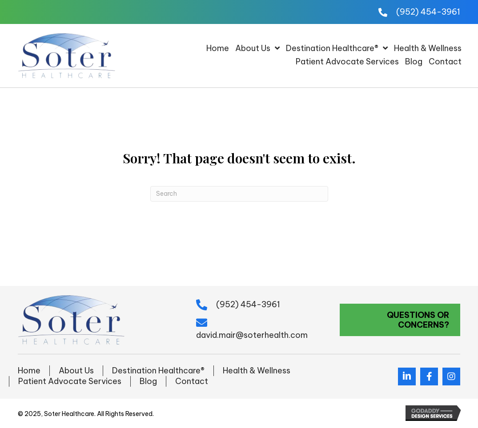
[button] (400, 320)
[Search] (239, 194)
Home (29, 370)
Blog (148, 381)
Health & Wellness (256, 370)
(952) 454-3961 (428, 12)
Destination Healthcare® (158, 370)
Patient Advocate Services (69, 381)
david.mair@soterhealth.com (252, 335)
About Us (76, 370)
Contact (191, 381)
